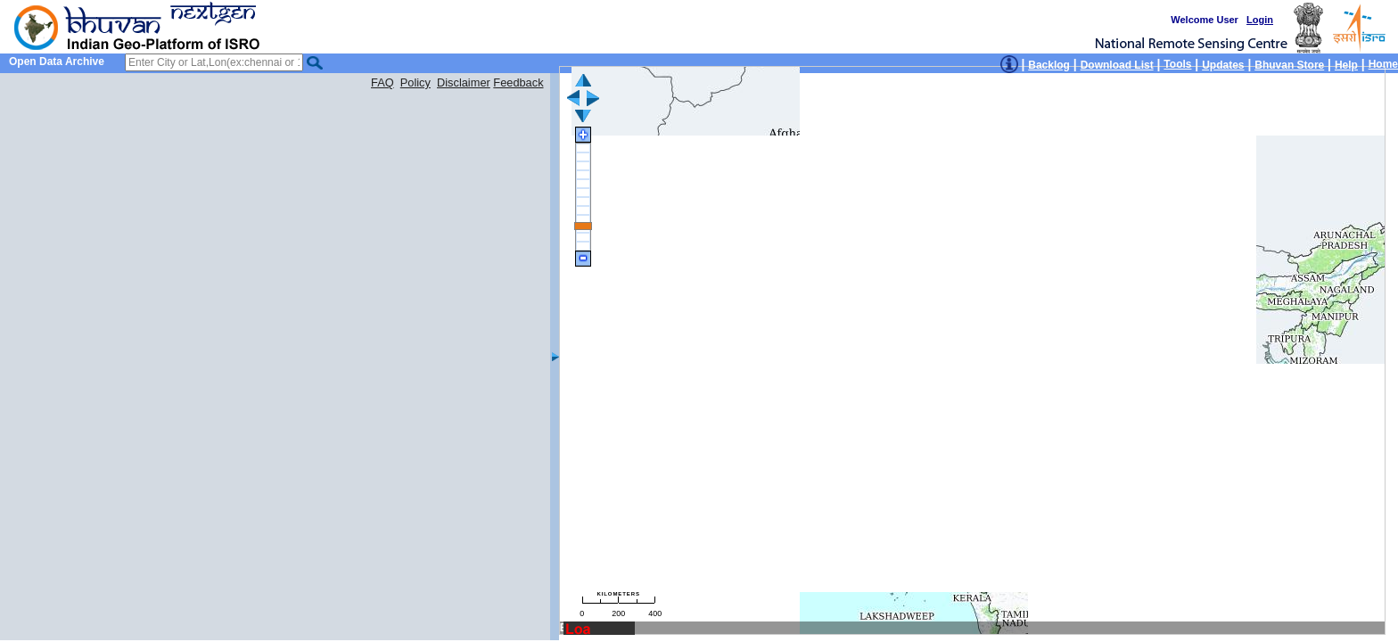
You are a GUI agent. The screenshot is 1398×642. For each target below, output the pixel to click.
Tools (1177, 64)
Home (1383, 64)
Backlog (1049, 65)
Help (1346, 65)
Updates (1223, 65)
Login (1259, 19)
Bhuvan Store (1289, 65)
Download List (1117, 65)
